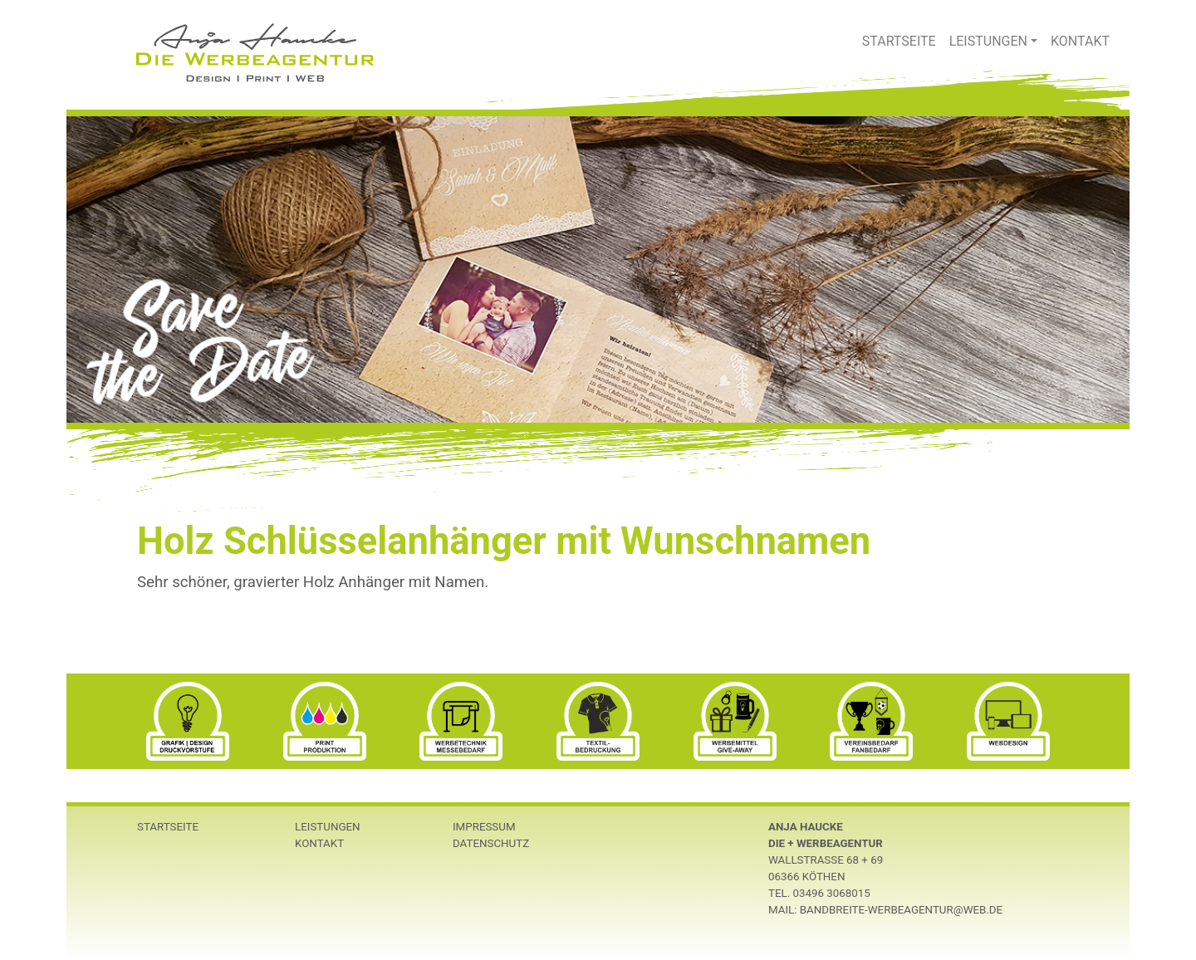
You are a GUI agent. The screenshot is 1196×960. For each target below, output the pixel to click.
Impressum (484, 826)
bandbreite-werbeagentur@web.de (901, 910)
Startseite (899, 41)
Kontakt (1080, 41)
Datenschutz (491, 843)
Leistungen (988, 41)
